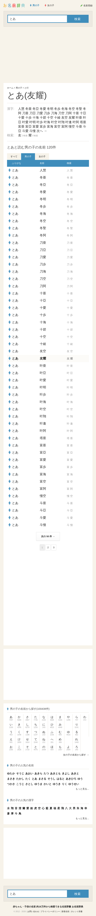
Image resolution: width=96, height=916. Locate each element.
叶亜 (79, 117)
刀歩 (47, 113)
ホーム (10, 88)
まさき (11, 778)
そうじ (20, 773)
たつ (46, 773)
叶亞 (43, 373)
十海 (36, 117)
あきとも (55, 773)
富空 (57, 126)
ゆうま (38, 783)
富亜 (21, 126)
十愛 (21, 117)
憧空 (72, 126)
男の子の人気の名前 (20, 765)
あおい (29, 773)
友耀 (72, 117)
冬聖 (79, 109)
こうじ (20, 783)
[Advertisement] (48, 54)
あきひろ (71, 778)
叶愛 (25, 122)
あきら (38, 773)
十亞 (83, 113)
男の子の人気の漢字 (20, 800)
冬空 (72, 109)
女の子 (42, 156)
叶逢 (68, 122)
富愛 (36, 126)
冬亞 (36, 109)
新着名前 (65, 911)
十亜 (76, 113)
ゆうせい (73, 783)
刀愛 (40, 113)
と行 (26, 88)
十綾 (57, 117)
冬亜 (28, 109)
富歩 (43, 126)
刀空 (61, 113)
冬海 (64, 109)
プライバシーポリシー (50, 911)
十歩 (28, 117)
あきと (75, 773)
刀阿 (68, 113)
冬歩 (57, 109)
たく (28, 778)
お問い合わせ (33, 911)
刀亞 (32, 113)
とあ (15, 170)
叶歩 (40, 122)
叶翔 (61, 122)
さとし (29, 783)
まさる (42, 778)
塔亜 (83, 122)
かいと (48, 783)
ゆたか (11, 773)
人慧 (21, 109)
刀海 (54, 113)
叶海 (47, 122)
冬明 (50, 109)
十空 (50, 117)
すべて (14, 156)
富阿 (64, 126)
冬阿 (43, 235)
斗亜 (79, 126)
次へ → (42, 131)
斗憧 (32, 131)
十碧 (43, 117)
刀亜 (25, 113)
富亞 (28, 126)
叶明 (32, 122)
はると (61, 778)
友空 (64, 117)
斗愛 (25, 131)
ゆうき (57, 783)
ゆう (80, 778)
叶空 (54, 122)
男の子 (19, 88)
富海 (50, 126)
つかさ (11, 783)
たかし (20, 778)
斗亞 (43, 510)
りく (64, 783)
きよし (66, 773)
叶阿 (76, 122)
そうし (51, 778)
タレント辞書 (76, 911)
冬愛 (43, 109)
